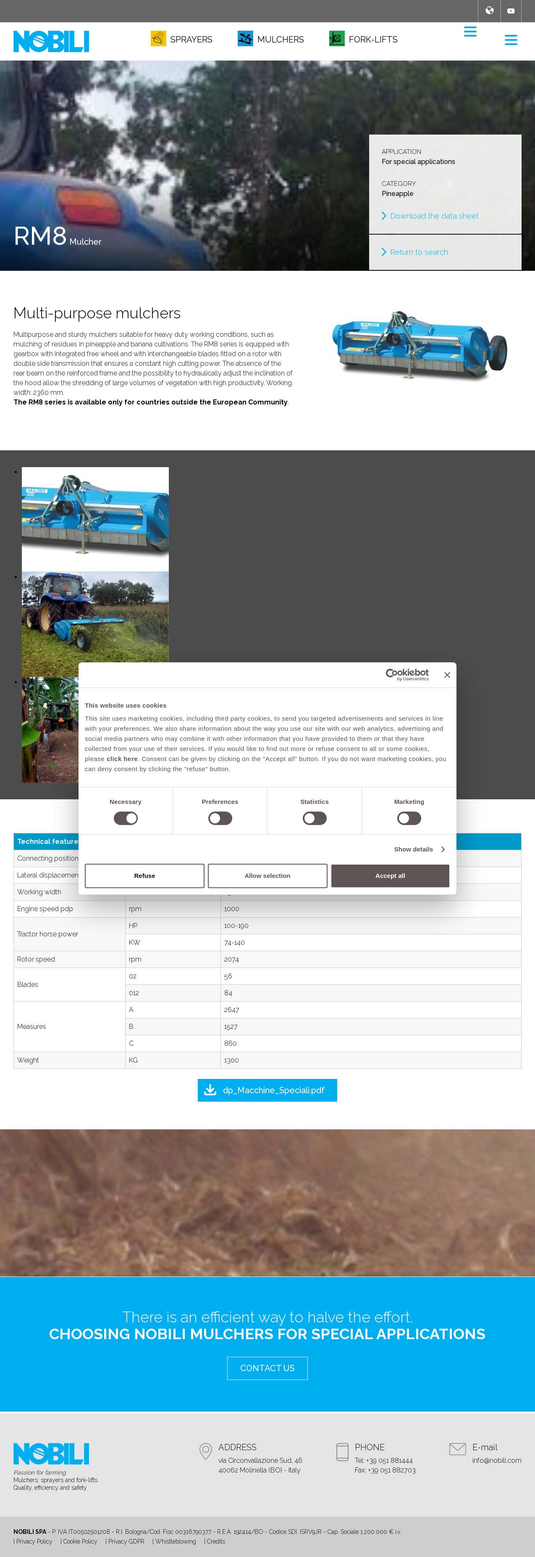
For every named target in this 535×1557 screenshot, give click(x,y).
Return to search (419, 252)
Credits (216, 1541)
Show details (413, 849)
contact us (267, 1368)
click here (122, 758)
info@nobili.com (497, 1460)
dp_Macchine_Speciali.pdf (274, 1090)
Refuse (144, 875)
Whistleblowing (175, 1541)
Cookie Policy (80, 1541)
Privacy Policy (34, 1541)
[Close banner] (447, 675)
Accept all (390, 875)
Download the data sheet (434, 215)
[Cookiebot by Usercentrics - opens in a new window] (392, 675)
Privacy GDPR (126, 1541)
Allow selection (267, 875)
